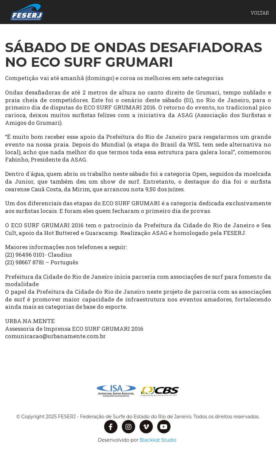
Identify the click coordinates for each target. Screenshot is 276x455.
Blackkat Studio (158, 440)
